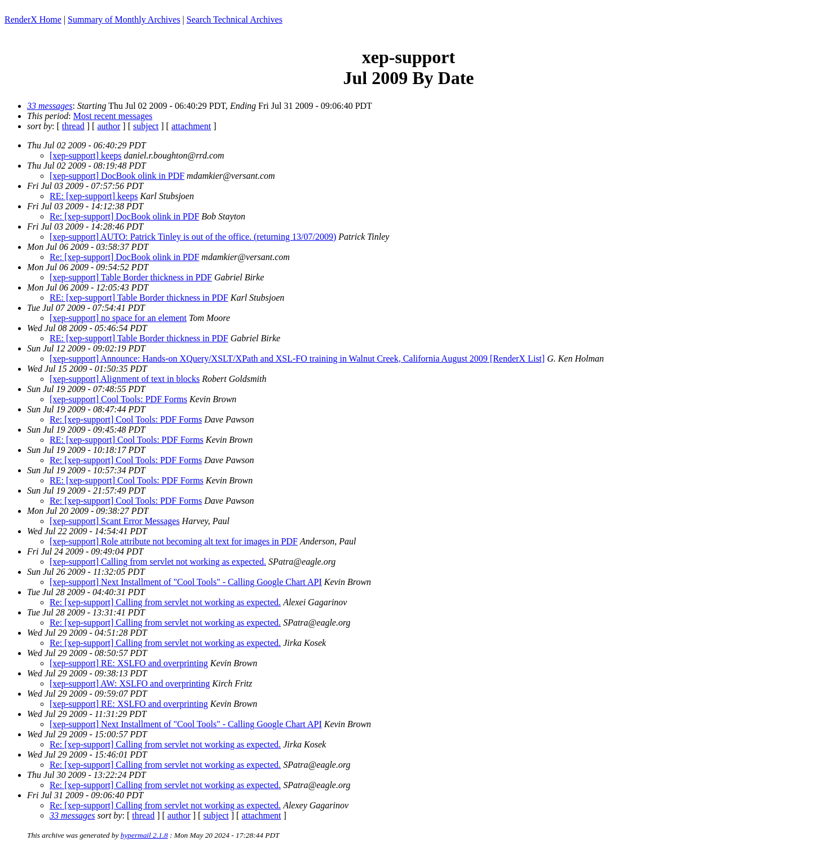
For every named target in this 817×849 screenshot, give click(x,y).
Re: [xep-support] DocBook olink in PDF (124, 216)
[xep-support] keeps (86, 155)
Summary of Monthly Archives (124, 19)
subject (145, 126)
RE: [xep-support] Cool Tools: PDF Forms (127, 440)
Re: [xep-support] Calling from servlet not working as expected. (165, 602)
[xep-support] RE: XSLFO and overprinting (129, 663)
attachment (191, 126)
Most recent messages (112, 116)
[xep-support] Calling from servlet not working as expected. (158, 561)
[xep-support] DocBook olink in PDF (117, 176)
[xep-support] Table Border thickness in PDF (131, 277)
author (108, 126)
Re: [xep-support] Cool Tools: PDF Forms (126, 419)
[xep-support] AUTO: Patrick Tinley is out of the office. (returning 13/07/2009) (193, 236)
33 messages (49, 106)
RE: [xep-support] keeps (94, 196)
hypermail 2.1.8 (144, 835)
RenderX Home (33, 19)
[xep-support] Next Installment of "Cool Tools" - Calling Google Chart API (186, 582)
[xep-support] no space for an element (118, 318)
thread (73, 126)
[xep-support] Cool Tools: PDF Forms (118, 399)
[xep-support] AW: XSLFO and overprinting (130, 683)
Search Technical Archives (234, 19)
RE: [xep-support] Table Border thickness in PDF (139, 297)
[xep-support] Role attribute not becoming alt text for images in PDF (174, 541)
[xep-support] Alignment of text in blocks (125, 379)
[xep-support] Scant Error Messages (115, 521)
